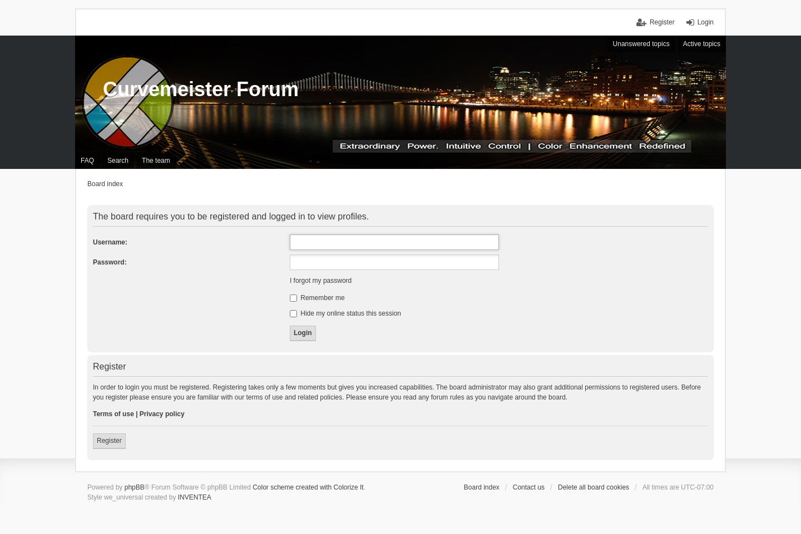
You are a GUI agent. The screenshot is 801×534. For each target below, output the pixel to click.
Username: (110, 242)
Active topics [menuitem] (701, 44)
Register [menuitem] (662, 22)
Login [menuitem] (706, 22)
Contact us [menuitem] (529, 487)
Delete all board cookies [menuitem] (593, 487)
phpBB (135, 487)
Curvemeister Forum (201, 89)
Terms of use (113, 414)
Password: (110, 262)
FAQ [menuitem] (87, 160)
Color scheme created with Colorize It (308, 487)
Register (109, 441)
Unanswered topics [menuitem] (641, 44)
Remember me (317, 298)
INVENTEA (194, 497)
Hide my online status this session (345, 313)
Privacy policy (162, 414)
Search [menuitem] (117, 160)
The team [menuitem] (156, 160)
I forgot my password (321, 281)
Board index (482, 487)
